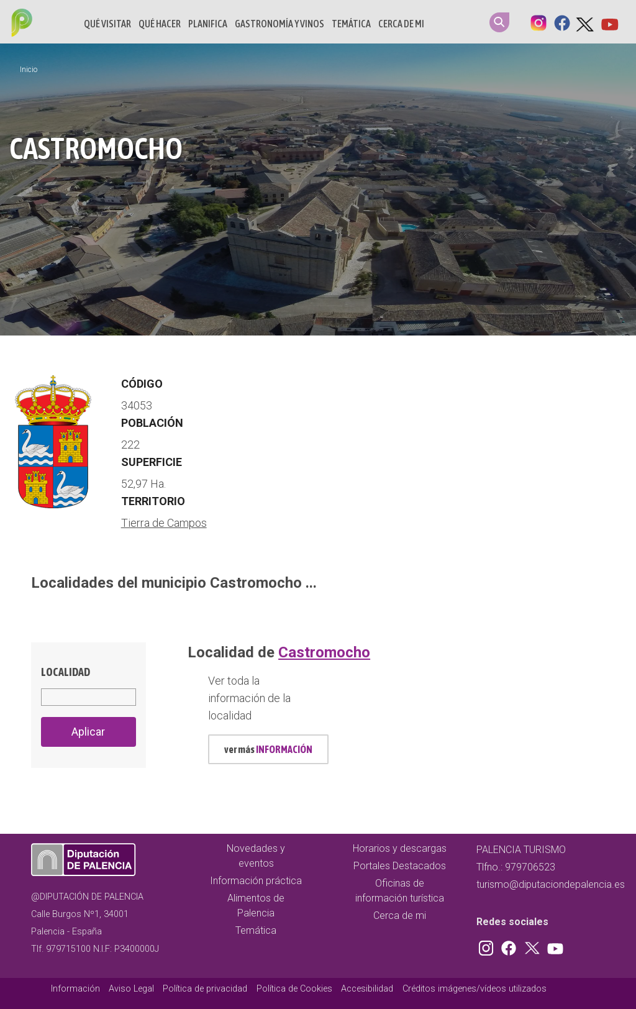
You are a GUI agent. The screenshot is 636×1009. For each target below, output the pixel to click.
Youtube (609, 22)
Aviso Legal (131, 989)
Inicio (28, 69)
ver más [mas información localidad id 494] (268, 749)
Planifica (207, 23)
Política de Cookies (294, 989)
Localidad (65, 671)
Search (499, 22)
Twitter (585, 22)
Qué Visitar (107, 23)
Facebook (562, 22)
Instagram (538, 22)
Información (75, 989)
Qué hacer (160, 23)
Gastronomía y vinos (279, 23)
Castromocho (324, 652)
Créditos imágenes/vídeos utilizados (474, 989)
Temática (351, 23)
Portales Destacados (399, 866)
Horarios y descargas (400, 848)
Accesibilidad (367, 989)
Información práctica (256, 881)
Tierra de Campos (164, 522)
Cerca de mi (401, 23)
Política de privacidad (205, 989)
